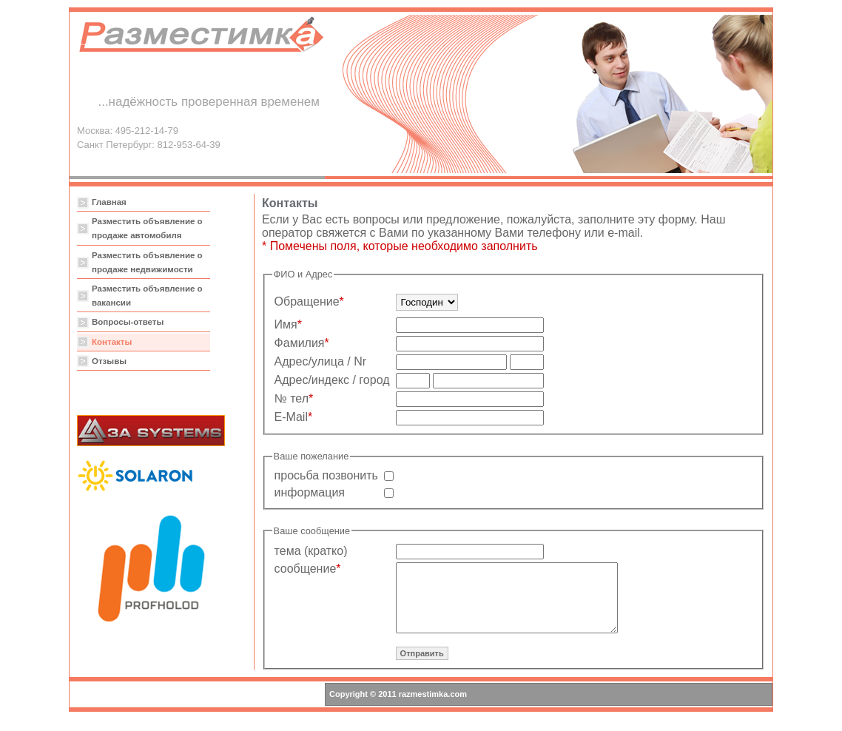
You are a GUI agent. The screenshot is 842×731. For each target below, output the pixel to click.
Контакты (112, 341)
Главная (109, 202)
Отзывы (109, 361)
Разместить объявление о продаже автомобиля (147, 228)
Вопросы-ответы (128, 321)
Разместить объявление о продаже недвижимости (147, 262)
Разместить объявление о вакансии (147, 295)
